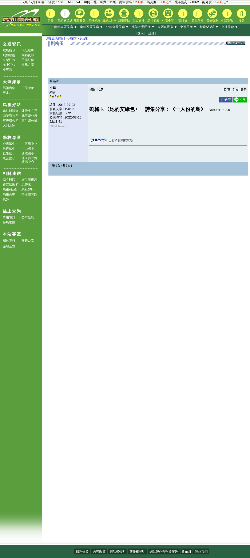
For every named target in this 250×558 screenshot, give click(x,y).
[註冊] (151, 33)
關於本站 (9, 240)
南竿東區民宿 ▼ (65, 27)
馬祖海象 (9, 88)
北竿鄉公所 (29, 115)
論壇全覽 (9, 246)
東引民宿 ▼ (188, 27)
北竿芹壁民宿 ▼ (143, 27)
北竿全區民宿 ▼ (117, 27)
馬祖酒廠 (153, 15)
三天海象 (27, 88)
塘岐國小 (27, 153)
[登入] (140, 33)
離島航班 (9, 50)
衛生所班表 (29, 179)
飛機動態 (9, 55)
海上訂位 (9, 65)
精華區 (72, 38)
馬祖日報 (80, 15)
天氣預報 (197, 15)
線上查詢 (12, 211)
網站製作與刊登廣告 (164, 551)
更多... (7, 93)
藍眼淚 (182, 15)
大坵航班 (27, 50)
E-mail (186, 551)
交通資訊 (12, 43)
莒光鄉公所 (11, 120)
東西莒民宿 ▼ (167, 27)
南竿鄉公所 (11, 115)
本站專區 (12, 234)
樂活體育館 (29, 194)
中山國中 (27, 148)
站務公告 (27, 240)
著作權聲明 (137, 551)
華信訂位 (27, 60)
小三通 (7, 69)
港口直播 (139, 15)
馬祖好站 (12, 104)
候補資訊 (27, 55)
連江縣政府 (11, 184)
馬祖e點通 (10, 189)
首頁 (50, 15)
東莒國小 (9, 158)
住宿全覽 (168, 15)
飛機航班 (94, 15)
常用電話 (9, 217)
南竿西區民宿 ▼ (91, 27)
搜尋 (241, 15)
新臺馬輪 (124, 15)
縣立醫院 (9, 179)
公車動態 (27, 217)
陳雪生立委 (29, 111)
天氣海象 (12, 81)
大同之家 (9, 125)
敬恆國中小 (11, 148)
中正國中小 (29, 143)
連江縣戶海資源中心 (29, 159)
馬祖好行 (27, 189)
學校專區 (12, 137)
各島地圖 (9, 222)
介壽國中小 (11, 143)
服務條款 (82, 551)
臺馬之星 (27, 65)
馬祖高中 (9, 194)
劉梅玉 (84, 38)
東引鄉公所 (29, 120)
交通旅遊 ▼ (229, 27)
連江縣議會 (11, 111)
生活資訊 (227, 15)
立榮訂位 (9, 60)
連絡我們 (201, 551)
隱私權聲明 (118, 551)
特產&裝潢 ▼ (209, 27)
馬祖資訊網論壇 (56, 38)
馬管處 (26, 184)
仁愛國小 (9, 153)
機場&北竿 (109, 15)
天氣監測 (212, 15)
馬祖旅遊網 (65, 15)
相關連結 (12, 173)
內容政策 (99, 551)
